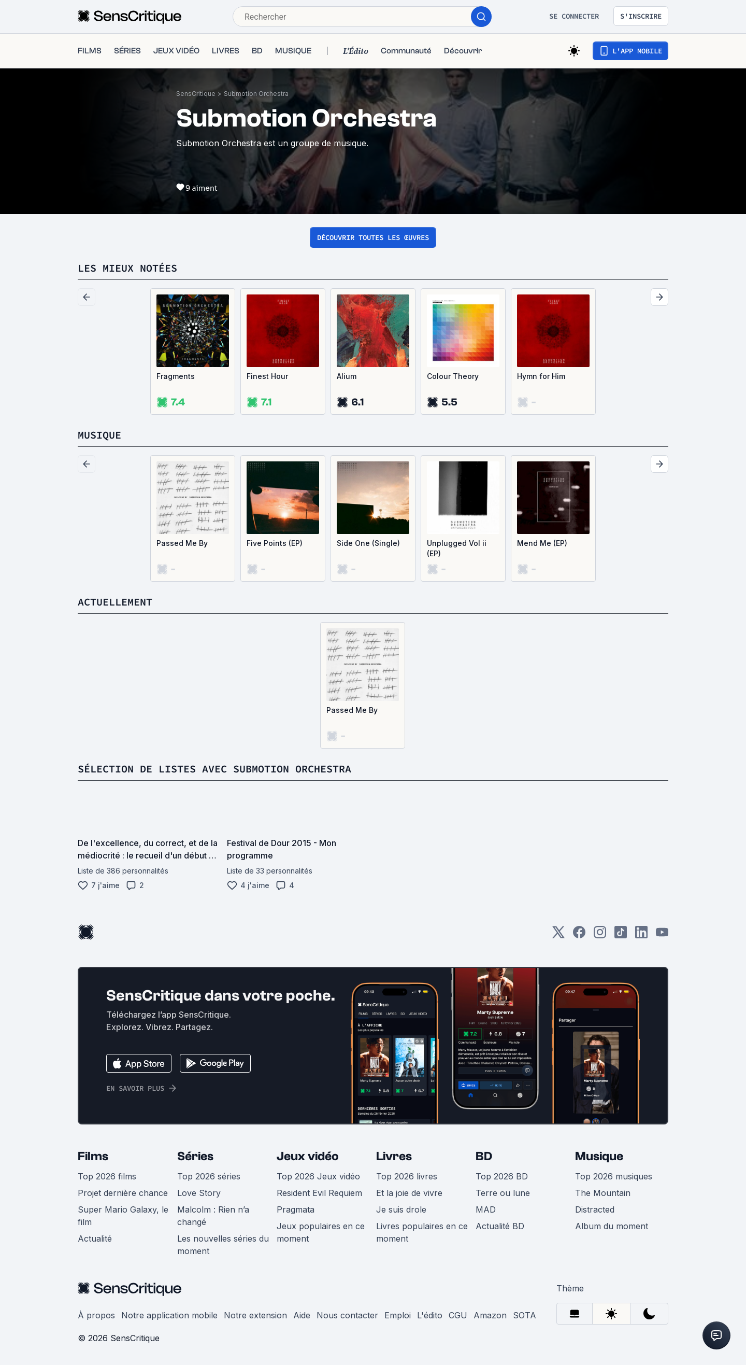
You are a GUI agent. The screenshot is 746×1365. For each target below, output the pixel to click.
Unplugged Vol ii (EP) (456, 548)
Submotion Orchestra (256, 93)
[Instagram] (600, 935)
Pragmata (295, 1209)
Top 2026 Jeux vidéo (318, 1176)
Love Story (199, 1193)
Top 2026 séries (208, 1176)
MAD (486, 1209)
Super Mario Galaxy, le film (123, 1215)
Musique (599, 1156)
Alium (346, 376)
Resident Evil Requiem (319, 1193)
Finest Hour (267, 376)
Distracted (594, 1209)
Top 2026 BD (502, 1176)
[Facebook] (579, 935)
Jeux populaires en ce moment (321, 1232)
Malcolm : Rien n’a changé (213, 1215)
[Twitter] (558, 935)
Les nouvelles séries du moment (223, 1244)
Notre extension (255, 1315)
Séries (195, 1156)
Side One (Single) (368, 543)
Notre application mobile (169, 1315)
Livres (394, 1156)
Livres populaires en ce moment (422, 1232)
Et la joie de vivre (409, 1193)
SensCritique (196, 93)
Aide (301, 1315)
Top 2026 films (107, 1176)
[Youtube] (662, 935)
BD (484, 1156)
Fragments (175, 376)
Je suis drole (401, 1209)
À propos (96, 1315)
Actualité (95, 1238)
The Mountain (602, 1193)
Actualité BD (500, 1226)
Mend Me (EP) (542, 543)
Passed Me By (182, 543)
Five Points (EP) (275, 543)
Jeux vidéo (308, 1156)
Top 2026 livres (406, 1176)
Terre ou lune (503, 1193)
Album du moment (611, 1226)
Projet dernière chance (123, 1193)
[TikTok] (620, 935)
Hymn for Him (541, 376)
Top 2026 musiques (613, 1176)
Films (93, 1156)
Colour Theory (453, 376)
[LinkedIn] (641, 935)
